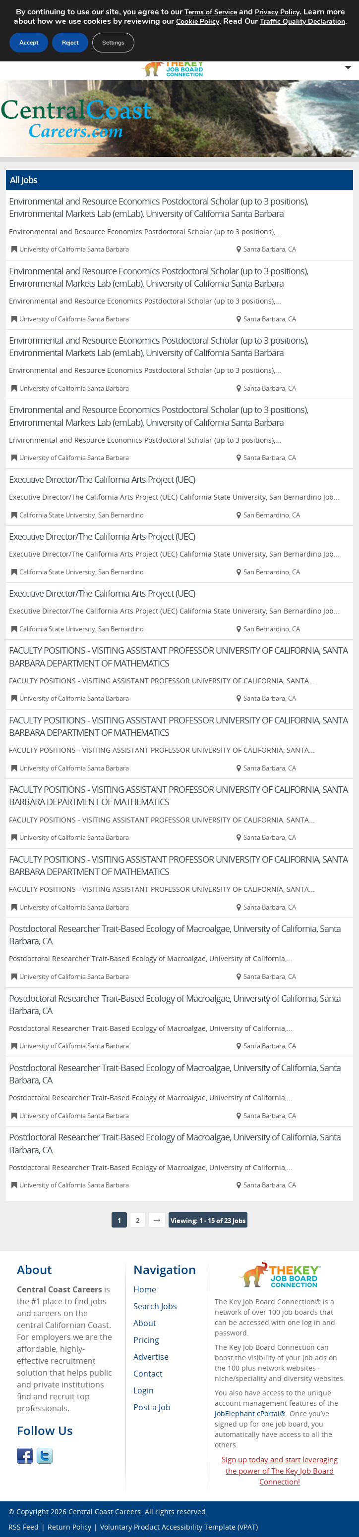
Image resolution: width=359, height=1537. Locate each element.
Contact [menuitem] (148, 1373)
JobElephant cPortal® (250, 1413)
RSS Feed (23, 1527)
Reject (70, 43)
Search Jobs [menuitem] (155, 1306)
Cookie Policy (197, 21)
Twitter (45, 1456)
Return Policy (69, 1527)
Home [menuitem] (144, 1289)
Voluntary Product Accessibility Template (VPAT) (179, 1527)
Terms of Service (210, 12)
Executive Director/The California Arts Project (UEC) (102, 479)
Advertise (151, 1356)
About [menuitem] (144, 1323)
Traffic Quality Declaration (302, 21)
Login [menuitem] (143, 1390)
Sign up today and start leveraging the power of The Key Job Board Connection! (280, 1470)
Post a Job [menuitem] (152, 1407)
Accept (28, 43)
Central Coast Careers (104, 1511)
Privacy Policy (277, 12)
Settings (113, 43)
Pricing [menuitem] (146, 1339)
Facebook (25, 1456)
